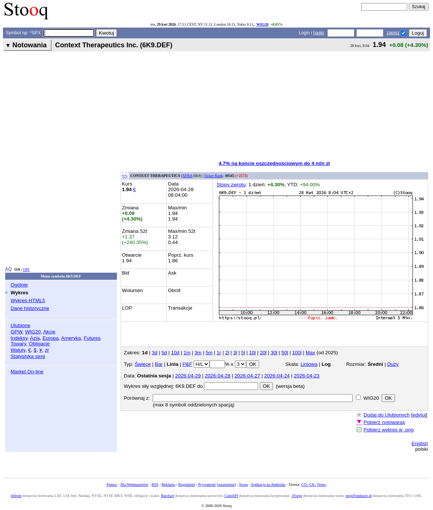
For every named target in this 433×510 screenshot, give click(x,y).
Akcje (49, 332)
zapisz (393, 32)
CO (304, 484)
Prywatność (207, 484)
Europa (50, 338)
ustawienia (226, 484)
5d (164, 352)
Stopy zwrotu (231, 184)
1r (219, 352)
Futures (92, 338)
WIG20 (262, 24)
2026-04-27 (247, 375)
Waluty (18, 350)
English (419, 443)
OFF (26, 269)
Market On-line (27, 371)
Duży (393, 364)
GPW (16, 332)
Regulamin (186, 484)
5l (243, 352)
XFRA (187, 176)
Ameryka (71, 338)
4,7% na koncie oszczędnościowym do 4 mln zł (274, 163)
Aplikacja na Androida (268, 484)
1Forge (297, 496)
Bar (159, 364)
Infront (16, 496)
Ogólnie (19, 285)
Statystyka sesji (28, 356)
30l (274, 352)
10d (175, 352)
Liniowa (309, 364)
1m (187, 352)
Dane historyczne (30, 308)
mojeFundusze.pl (359, 496)
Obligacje (39, 343)
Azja (35, 338)
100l (297, 352)
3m (198, 352)
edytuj (419, 415)
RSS (155, 484)
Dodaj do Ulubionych (386, 415)
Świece (143, 364)
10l (252, 352)
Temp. (322, 484)
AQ (8, 269)
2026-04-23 (306, 375)
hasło (318, 32)
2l (227, 352)
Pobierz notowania (384, 422)
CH (312, 484)
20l (263, 352)
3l (235, 352)
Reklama (168, 484)
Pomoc (111, 484)
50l (284, 352)
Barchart (167, 496)
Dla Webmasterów (134, 484)
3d (154, 352)
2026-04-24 (277, 375)
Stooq (243, 484)
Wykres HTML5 (28, 300)
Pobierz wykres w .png (388, 430)
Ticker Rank (213, 176)
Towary (18, 343)
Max (310, 352)
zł (46, 350)
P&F (187, 364)
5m (209, 352)
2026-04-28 (217, 375)
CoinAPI (231, 496)
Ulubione (21, 325)
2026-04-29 (188, 375)
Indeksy (19, 338)
